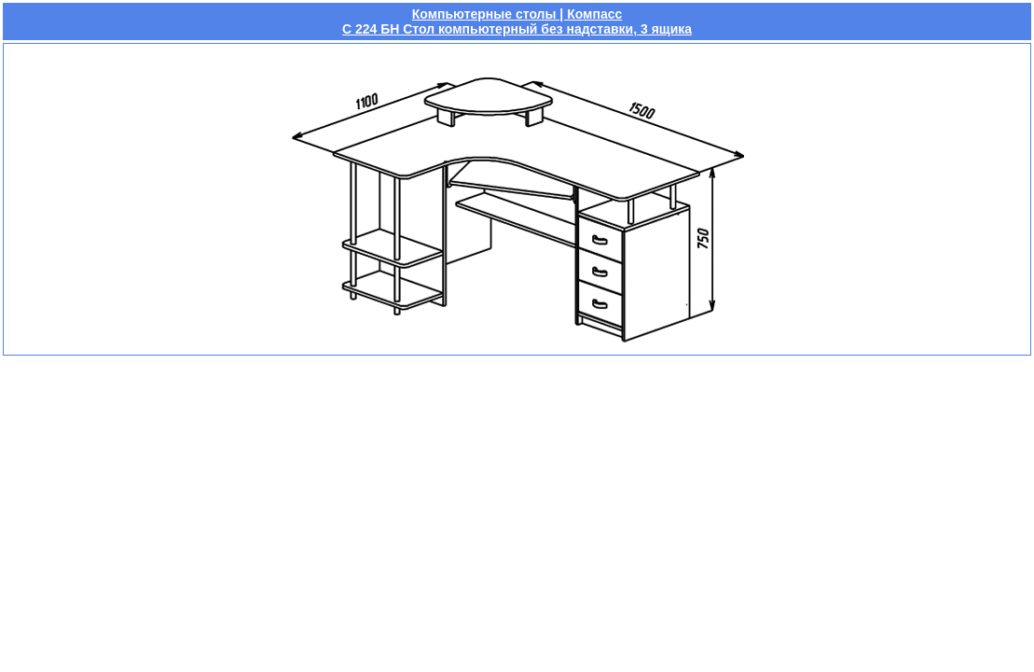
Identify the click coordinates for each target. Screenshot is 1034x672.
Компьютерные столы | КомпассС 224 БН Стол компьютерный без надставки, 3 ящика (517, 21)
